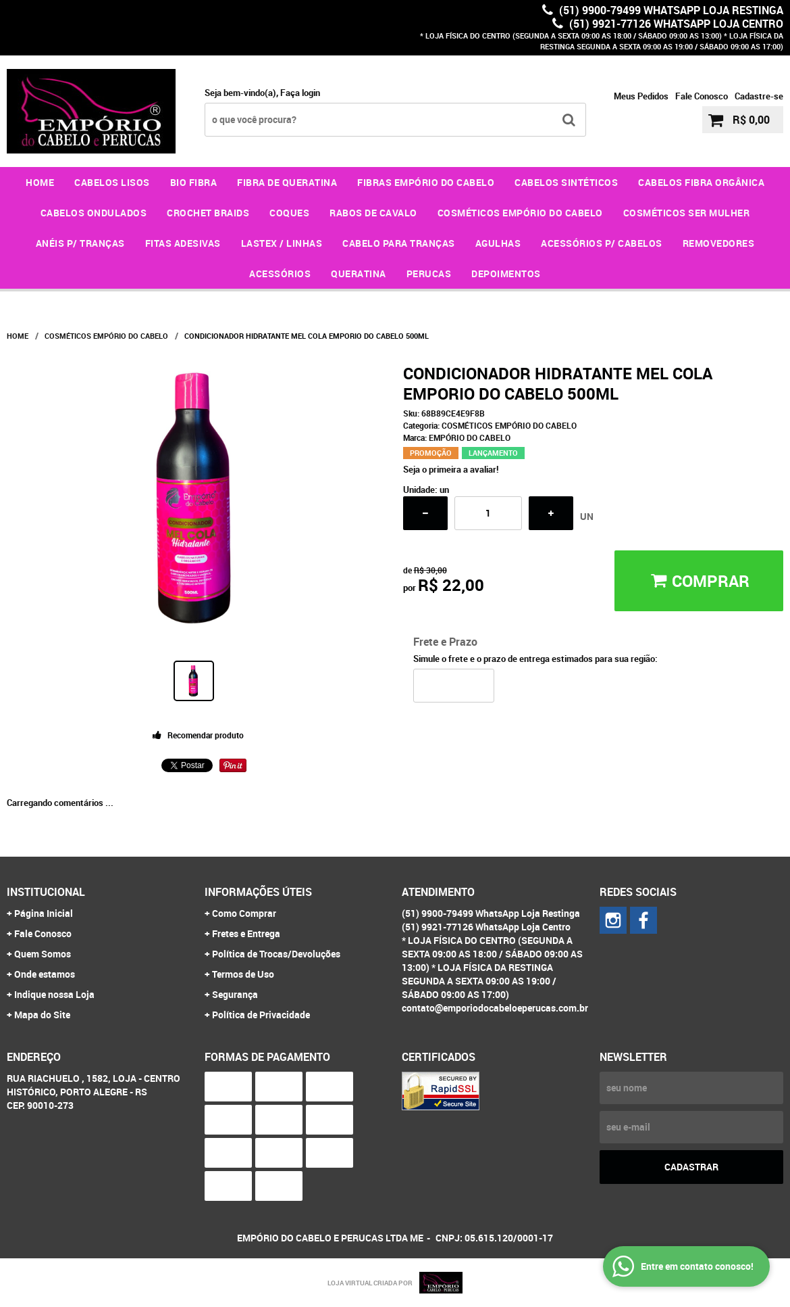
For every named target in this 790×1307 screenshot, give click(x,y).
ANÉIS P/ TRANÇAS (80, 243)
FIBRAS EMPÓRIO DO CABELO (425, 182)
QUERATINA (358, 273)
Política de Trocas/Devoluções (276, 953)
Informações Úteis (258, 891)
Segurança (235, 994)
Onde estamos (44, 974)
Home (40, 182)
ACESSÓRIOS (280, 273)
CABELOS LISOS (112, 182)
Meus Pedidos (641, 96)
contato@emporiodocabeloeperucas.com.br (495, 1007)
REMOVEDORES (719, 243)
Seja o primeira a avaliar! (451, 469)
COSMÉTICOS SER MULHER (686, 212)
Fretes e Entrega (246, 933)
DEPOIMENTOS (506, 273)
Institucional (46, 891)
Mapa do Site (42, 1014)
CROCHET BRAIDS (208, 212)
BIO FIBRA (193, 182)
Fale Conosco (701, 96)
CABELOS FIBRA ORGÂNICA (701, 182)
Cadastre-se (759, 96)
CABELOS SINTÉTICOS (566, 182)
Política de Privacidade (261, 1014)
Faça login (300, 93)
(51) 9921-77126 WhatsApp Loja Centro (675, 23)
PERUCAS (429, 273)
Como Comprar (244, 913)
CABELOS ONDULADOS (94, 212)
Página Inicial (43, 913)
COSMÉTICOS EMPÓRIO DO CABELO (520, 212)
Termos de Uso (243, 974)
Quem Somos (42, 953)
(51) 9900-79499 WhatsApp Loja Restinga (669, 10)
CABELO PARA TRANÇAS (398, 243)
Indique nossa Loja (54, 994)
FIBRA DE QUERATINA (287, 182)
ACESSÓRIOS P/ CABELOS (601, 243)
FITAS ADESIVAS (183, 243)
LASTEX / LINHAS (282, 243)
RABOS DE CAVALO (373, 212)
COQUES (289, 212)
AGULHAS (498, 243)
